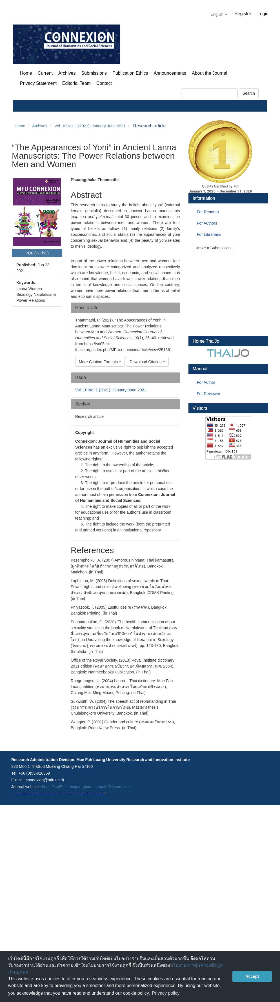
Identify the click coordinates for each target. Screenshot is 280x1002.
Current (45, 73)
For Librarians (209, 234)
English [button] (218, 14)
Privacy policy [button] (166, 993)
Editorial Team (76, 83)
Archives (66, 73)
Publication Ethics (130, 73)
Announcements (170, 73)
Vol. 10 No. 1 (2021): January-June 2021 (89, 126)
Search (249, 93)
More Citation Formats (100, 362)
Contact (104, 83)
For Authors (207, 223)
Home (26, 73)
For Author (206, 382)
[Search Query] (209, 93)
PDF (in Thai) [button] (37, 253)
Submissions (94, 73)
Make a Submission (213, 248)
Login (262, 13)
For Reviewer (208, 393)
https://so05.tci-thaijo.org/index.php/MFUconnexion (86, 786)
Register (242, 13)
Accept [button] (252, 976)
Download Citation (147, 362)
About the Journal (209, 73)
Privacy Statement (38, 83)
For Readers (208, 212)
